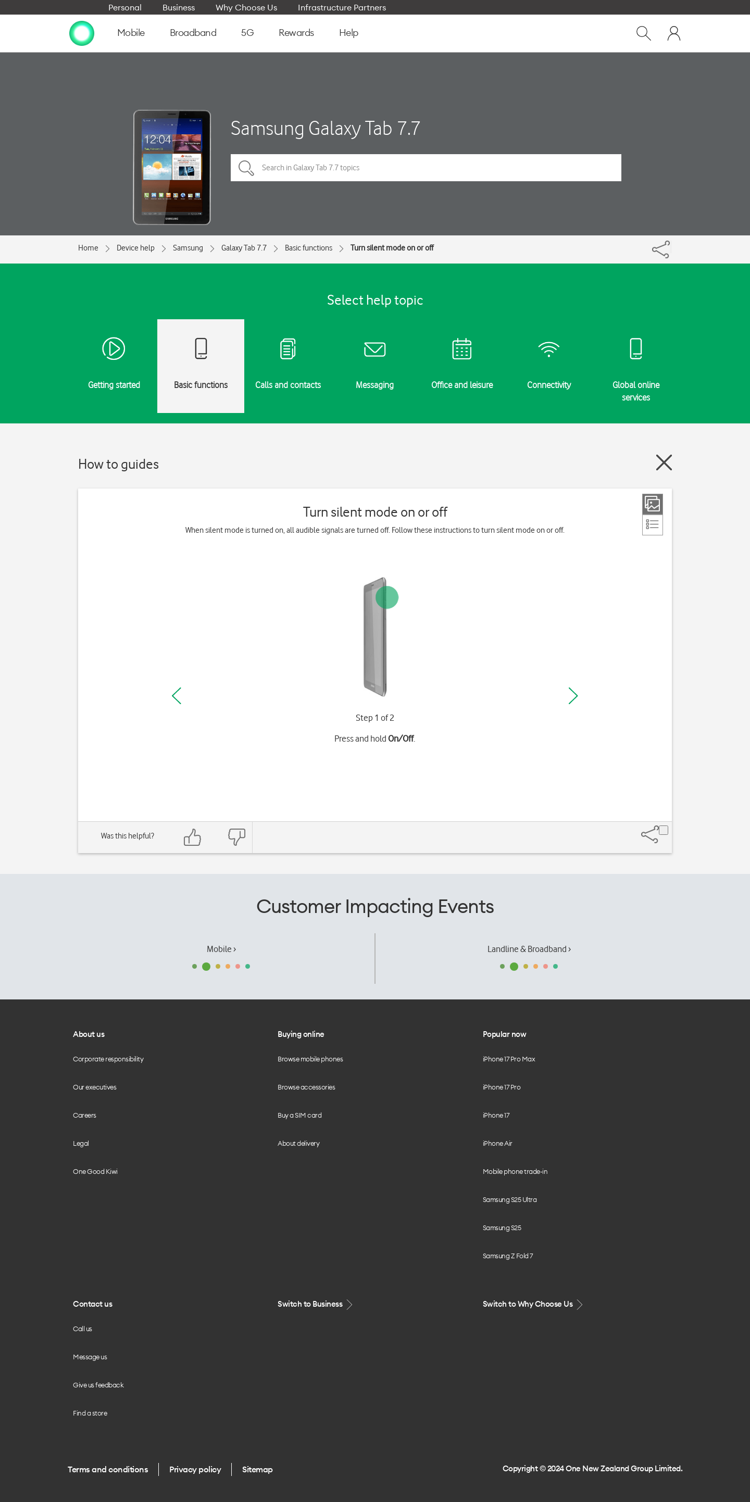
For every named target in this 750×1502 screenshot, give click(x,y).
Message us (90, 1357)
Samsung (188, 248)
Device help (136, 248)
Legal (81, 1143)
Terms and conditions (108, 1469)
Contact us (92, 1304)
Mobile (131, 33)
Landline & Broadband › (529, 949)
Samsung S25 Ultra (510, 1199)
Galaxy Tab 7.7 (244, 248)
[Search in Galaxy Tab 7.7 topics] (426, 167)
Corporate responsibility (108, 1059)
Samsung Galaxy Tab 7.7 (326, 128)
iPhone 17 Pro (502, 1087)
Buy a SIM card (299, 1115)
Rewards (296, 33)
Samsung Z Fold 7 (508, 1255)
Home (88, 248)
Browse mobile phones (310, 1059)
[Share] (671, 247)
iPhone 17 (496, 1115)
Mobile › (221, 949)
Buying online (301, 1034)
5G (247, 33)
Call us (82, 1328)
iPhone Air (497, 1143)
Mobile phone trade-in (515, 1171)
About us (88, 1034)
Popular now (505, 1034)
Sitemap (257, 1469)
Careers (84, 1115)
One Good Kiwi (95, 1171)
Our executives (94, 1087)
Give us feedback (98, 1385)
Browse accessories (306, 1087)
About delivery (298, 1143)
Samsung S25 (502, 1227)
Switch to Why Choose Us (534, 1304)
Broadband (193, 33)
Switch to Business (316, 1304)
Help (348, 33)
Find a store (90, 1413)
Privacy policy (195, 1469)
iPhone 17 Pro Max (509, 1059)
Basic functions (308, 248)
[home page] (81, 33)
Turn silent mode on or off (392, 248)
